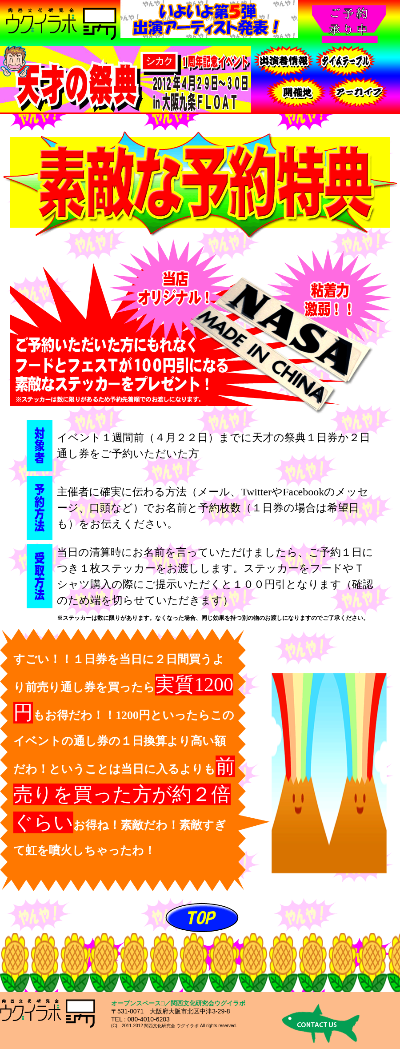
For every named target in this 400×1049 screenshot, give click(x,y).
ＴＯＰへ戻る (202, 917)
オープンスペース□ (137, 1003)
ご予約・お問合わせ (359, 92)
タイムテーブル (346, 61)
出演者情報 (283, 61)
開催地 (297, 92)
